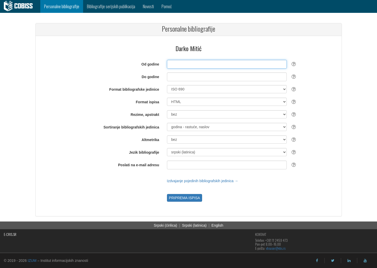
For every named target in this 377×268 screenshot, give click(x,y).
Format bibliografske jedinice (134, 89)
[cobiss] (20, 6)
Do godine (150, 77)
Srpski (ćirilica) (165, 225)
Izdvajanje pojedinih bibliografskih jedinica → (202, 181)
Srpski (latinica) (194, 225)
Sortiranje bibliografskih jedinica (131, 127)
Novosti (148, 6)
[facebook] (317, 260)
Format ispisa (147, 102)
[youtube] (365, 260)
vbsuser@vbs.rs (275, 248)
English (217, 225)
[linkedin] (349, 260)
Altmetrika (150, 140)
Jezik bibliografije (144, 152)
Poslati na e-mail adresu (138, 165)
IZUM (32, 260)
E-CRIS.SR (10, 234)
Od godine (150, 64)
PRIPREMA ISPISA (184, 198)
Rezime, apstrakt (145, 115)
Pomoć (167, 6)
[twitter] (332, 260)
